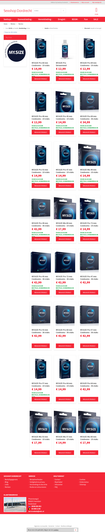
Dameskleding (25, 19)
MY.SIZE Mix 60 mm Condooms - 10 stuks (89, 438)
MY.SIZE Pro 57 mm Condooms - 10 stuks (41, 384)
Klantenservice (74, 2)
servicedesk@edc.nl (36, 511)
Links (7, 484)
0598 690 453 (34, 506)
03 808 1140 (34, 509)
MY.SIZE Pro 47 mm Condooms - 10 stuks (65, 170)
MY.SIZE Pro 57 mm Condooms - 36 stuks (89, 331)
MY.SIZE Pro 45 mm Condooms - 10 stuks (65, 117)
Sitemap (83, 484)
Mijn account (85, 2)
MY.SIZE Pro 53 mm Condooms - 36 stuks (41, 331)
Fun (86, 19)
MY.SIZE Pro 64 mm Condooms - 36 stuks (89, 384)
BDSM (75, 19)
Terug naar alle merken (10, 32)
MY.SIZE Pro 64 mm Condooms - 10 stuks (65, 384)
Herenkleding (45, 19)
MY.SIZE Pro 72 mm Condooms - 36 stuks (65, 277)
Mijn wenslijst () (96, 2)
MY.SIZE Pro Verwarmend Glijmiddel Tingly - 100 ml (63, 64)
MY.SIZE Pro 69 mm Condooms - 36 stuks (89, 117)
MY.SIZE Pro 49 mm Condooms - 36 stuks (41, 224)
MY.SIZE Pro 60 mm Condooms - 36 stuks (65, 331)
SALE (96, 19)
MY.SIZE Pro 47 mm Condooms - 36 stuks (89, 277)
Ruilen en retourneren (38, 487)
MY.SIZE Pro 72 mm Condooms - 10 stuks (89, 224)
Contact (57, 479)
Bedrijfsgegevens (11, 479)
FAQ (56, 487)
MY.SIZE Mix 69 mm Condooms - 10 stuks (65, 224)
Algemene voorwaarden (40, 526)
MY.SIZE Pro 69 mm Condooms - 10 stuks (89, 64)
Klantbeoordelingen (66, 526)
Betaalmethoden (36, 479)
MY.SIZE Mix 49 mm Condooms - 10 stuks (89, 170)
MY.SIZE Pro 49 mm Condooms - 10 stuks (41, 117)
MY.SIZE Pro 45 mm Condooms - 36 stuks (41, 277)
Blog (6, 482)
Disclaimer (51, 526)
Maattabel (58, 482)
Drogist (62, 19)
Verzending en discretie (38, 484)
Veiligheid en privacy (37, 482)
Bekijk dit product (40, 79)
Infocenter (59, 484)
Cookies (82, 479)
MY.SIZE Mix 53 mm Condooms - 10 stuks (41, 438)
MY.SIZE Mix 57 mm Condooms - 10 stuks (65, 438)
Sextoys (8, 19)
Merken (7, 487)
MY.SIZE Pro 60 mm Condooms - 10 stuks (41, 64)
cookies (56, 530)
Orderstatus (84, 482)
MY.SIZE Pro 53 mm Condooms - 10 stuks (41, 170)
